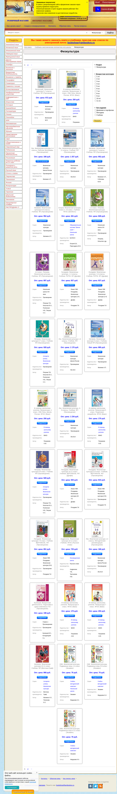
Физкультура (11, 186)
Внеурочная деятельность (11, 73)
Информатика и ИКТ (12, 98)
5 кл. (97, 86)
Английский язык (12, 44)
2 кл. (97, 79)
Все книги (28, 47)
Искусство (10, 102)
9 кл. (97, 96)
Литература (11, 111)
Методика (99, 112)
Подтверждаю (12, 787)
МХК (7, 120)
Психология (10, 158)
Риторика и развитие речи (11, 166)
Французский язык (13, 57)
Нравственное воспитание (11, 135)
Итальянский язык (13, 50)
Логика (8, 114)
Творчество (10, 176)
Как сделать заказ (69, 778)
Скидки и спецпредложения (34, 26)
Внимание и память (13, 77)
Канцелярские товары (11, 203)
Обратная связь (65, 26)
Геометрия (10, 83)
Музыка (9, 131)
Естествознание (12, 89)
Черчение (9, 192)
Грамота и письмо (13, 86)
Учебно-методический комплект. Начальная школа (74, 686)
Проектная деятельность (11, 154)
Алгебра (9, 65)
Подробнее (44, 102)
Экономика (10, 199)
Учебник (99, 115)
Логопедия (10, 117)
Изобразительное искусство (13, 93)
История (9, 105)
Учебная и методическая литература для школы (53, 47)
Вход (97, 2)
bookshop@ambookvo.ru (73, 16)
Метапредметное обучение (13, 127)
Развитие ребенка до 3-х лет (13, 161)
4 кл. (97, 84)
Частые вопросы (80, 26)
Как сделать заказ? (14, 26)
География (10, 80)
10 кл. (98, 98)
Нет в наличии (42, 161)
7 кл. (97, 91)
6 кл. (97, 89)
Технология (10, 179)
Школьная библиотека (10, 195)
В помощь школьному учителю (76, 111)
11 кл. (98, 101)
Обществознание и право (13, 143)
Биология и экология (10, 68)
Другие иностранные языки (13, 60)
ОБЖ (8, 139)
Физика (8, 182)
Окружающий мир (12, 147)
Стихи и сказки (12, 173)
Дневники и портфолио (104, 110)
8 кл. (97, 93)
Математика (11, 123)
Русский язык (11, 170)
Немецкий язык (11, 54)
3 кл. (97, 81)
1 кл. (97, 76)
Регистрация (108, 2)
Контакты (52, 26)
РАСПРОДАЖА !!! (12, 207)
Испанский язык (12, 47)
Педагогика (10, 150)
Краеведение (11, 108)
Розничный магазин (18, 21)
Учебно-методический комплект (102, 684)
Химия (8, 189)
